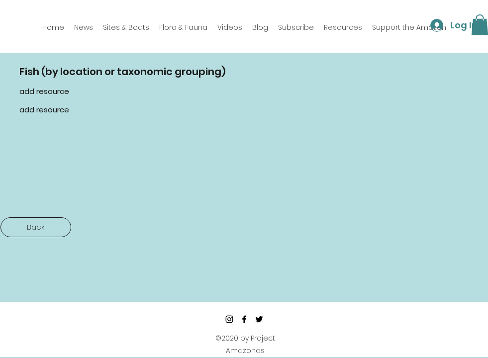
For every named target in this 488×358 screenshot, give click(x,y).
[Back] (35, 227)
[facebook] (244, 319)
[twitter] (259, 319)
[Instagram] (229, 319)
